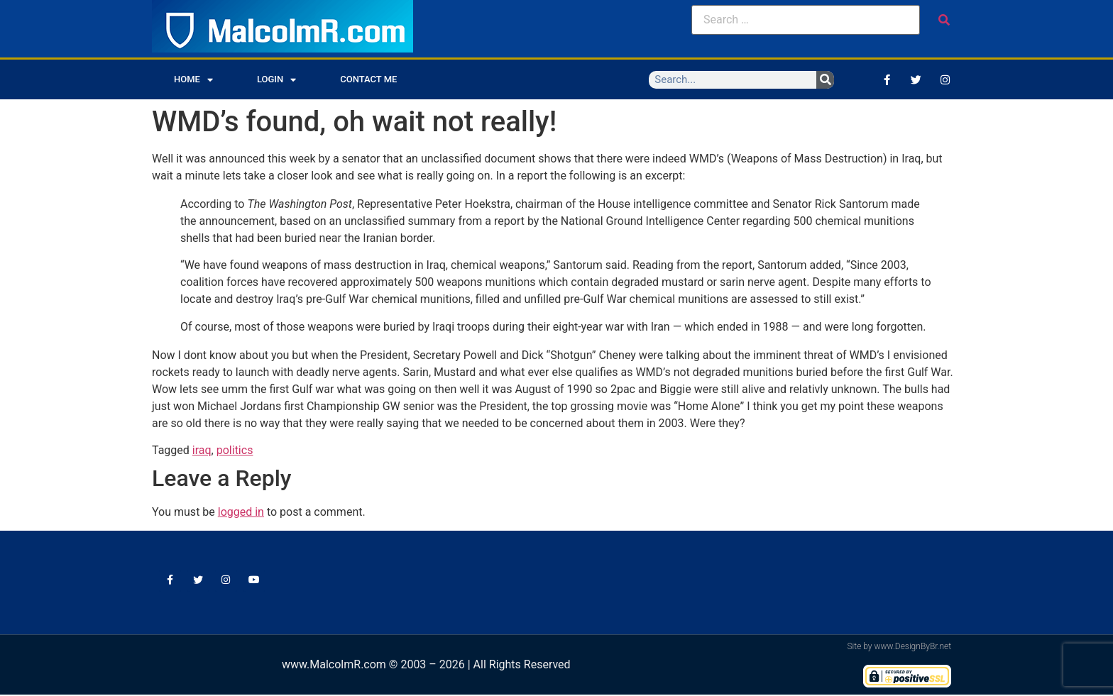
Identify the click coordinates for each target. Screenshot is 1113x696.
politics (234, 450)
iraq (202, 450)
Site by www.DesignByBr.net (899, 648)
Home (193, 80)
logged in (241, 512)
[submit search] (944, 20)
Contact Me (368, 79)
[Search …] (805, 20)
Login (276, 80)
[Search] (825, 80)
